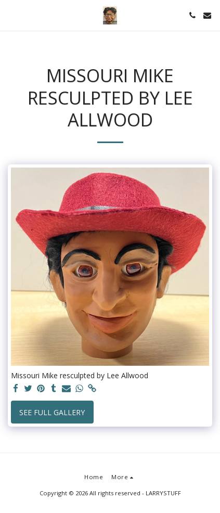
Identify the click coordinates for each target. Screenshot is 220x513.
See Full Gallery (52, 412)
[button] (11, 14)
